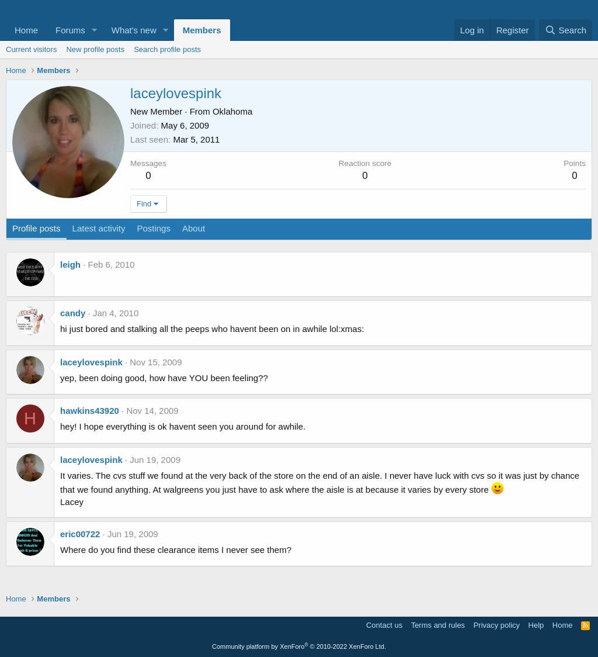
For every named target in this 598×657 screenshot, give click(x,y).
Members (202, 30)
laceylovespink (91, 362)
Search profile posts (167, 49)
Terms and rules (438, 625)
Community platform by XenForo (299, 646)
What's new (134, 30)
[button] (94, 30)
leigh (70, 264)
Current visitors (31, 49)
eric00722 (80, 534)
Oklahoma (232, 111)
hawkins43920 (89, 411)
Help (536, 625)
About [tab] (193, 228)
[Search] (565, 30)
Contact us (384, 625)
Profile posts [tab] (36, 228)
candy (72, 313)
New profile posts (95, 49)
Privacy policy (497, 625)
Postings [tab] (154, 228)
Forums (70, 30)
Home (26, 30)
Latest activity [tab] (99, 228)
